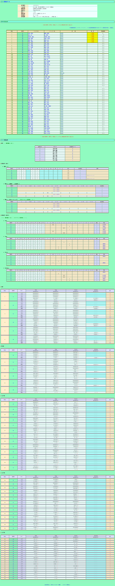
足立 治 (30, 35)
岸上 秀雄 (30, 45)
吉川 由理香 (47, 61)
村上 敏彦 (30, 116)
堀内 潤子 (46, 62)
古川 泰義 (30, 128)
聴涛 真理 (46, 126)
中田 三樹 (46, 85)
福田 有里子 (47, 95)
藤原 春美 (46, 33)
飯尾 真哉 (30, 50)
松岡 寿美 (46, 73)
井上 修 (30, 78)
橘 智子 (46, 74)
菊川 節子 (46, 102)
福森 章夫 (30, 117)
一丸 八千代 (47, 57)
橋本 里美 (46, 104)
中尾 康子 (46, 54)
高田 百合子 (47, 119)
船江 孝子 (46, 93)
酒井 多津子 (47, 97)
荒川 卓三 (30, 66)
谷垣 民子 (46, 71)
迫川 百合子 (47, 56)
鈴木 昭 (30, 112)
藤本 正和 (30, 102)
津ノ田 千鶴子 (47, 106)
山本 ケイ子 (47, 80)
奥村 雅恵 (46, 50)
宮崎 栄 (46, 59)
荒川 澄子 (46, 66)
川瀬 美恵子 (47, 128)
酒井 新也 (30, 97)
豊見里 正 (30, 126)
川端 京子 (46, 111)
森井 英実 (30, 90)
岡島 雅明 (30, 41)
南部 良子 (46, 124)
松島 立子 (46, 98)
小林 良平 (30, 71)
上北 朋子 (46, 78)
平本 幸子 (46, 68)
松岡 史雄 (30, 74)
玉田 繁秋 (30, 114)
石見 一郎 (30, 81)
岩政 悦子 (46, 52)
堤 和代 (46, 35)
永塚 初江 (46, 81)
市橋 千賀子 (47, 38)
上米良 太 (30, 76)
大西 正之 (30, 106)
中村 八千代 (47, 133)
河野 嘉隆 (30, 131)
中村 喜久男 (31, 62)
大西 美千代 (47, 64)
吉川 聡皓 (30, 61)
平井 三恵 (46, 92)
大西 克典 (30, 64)
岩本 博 (30, 48)
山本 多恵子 (47, 112)
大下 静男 (30, 47)
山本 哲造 (30, 80)
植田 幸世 (46, 47)
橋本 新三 (30, 104)
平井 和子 (46, 107)
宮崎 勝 (30, 59)
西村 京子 (46, 100)
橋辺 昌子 (46, 90)
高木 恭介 (30, 57)
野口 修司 (30, 69)
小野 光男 (30, 129)
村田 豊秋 (30, 124)
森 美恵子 (46, 83)
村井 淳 (30, 92)
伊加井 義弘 (31, 36)
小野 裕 (30, 100)
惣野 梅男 (30, 121)
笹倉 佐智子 (47, 131)
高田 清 (30, 119)
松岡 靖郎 (30, 73)
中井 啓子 (46, 121)
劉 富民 (30, 95)
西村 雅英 (30, 88)
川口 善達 (30, 83)
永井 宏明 (30, 123)
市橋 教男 (30, 38)
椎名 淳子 (46, 87)
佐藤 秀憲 (30, 93)
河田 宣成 (30, 85)
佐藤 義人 (30, 87)
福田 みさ (46, 40)
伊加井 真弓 (47, 36)
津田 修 (30, 109)
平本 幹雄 (30, 68)
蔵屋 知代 (46, 116)
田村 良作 (30, 133)
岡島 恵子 (46, 41)
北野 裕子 (46, 69)
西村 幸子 (46, 88)
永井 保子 (46, 123)
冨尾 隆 (30, 107)
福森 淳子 (46, 117)
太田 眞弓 (46, 48)
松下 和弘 (30, 111)
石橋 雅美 (46, 43)
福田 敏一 (30, 40)
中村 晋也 (30, 33)
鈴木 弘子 (46, 45)
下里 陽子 (46, 114)
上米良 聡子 (47, 76)
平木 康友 (30, 43)
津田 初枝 (46, 109)
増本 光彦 (30, 98)
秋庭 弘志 (30, 54)
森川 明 (30, 56)
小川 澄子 (46, 129)
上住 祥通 (30, 52)
